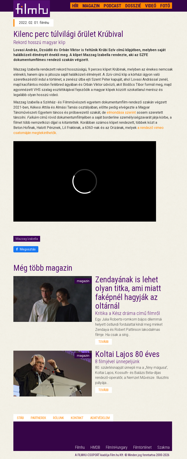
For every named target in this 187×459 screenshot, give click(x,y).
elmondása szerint (121, 112)
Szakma (163, 447)
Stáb (20, 418)
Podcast (112, 5)
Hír (75, 5)
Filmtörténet (142, 447)
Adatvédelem (100, 418)
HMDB (95, 447)
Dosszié (133, 5)
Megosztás (26, 249)
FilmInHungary (116, 447)
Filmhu (80, 447)
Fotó (165, 5)
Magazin (91, 5)
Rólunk (58, 418)
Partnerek (38, 418)
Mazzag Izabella (27, 239)
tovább (104, 342)
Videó (150, 5)
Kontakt (77, 418)
